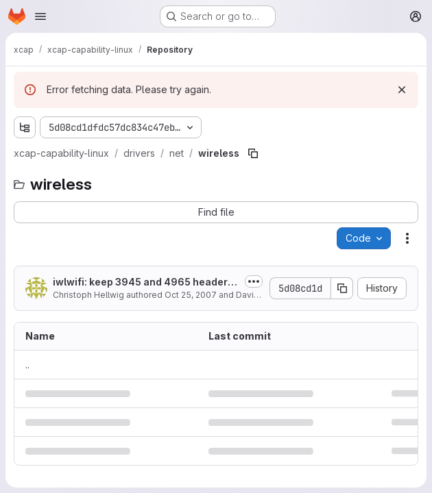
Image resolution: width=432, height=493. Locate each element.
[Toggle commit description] (254, 281)
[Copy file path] (253, 153)
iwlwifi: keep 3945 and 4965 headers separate (143, 282)
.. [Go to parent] (27, 364)
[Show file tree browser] (25, 127)
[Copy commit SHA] (342, 288)
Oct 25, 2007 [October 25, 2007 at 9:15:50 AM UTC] (191, 295)
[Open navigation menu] (40, 16)
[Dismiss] (402, 89)
